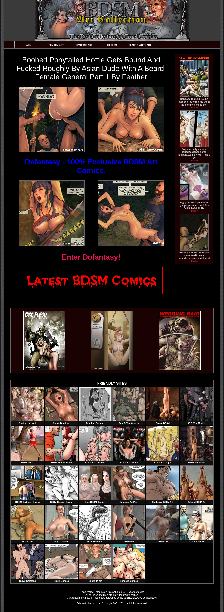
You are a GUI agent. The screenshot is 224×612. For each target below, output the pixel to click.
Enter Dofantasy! (91, 257)
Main (28, 45)
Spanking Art (84, 45)
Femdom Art (56, 45)
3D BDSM (112, 45)
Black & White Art (139, 45)
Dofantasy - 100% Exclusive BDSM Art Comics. (91, 166)
